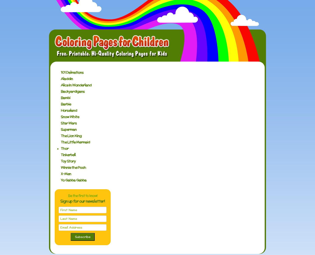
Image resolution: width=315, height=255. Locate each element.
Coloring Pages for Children (112, 47)
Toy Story (68, 161)
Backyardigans (73, 91)
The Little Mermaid (75, 142)
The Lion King (71, 135)
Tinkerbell (68, 154)
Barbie (66, 104)
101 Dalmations (72, 72)
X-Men (66, 173)
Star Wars (69, 123)
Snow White (70, 116)
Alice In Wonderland (76, 85)
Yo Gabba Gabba (73, 180)
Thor (64, 148)
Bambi (65, 97)
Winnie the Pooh (73, 167)
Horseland (69, 110)
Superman (69, 129)
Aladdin (67, 78)
